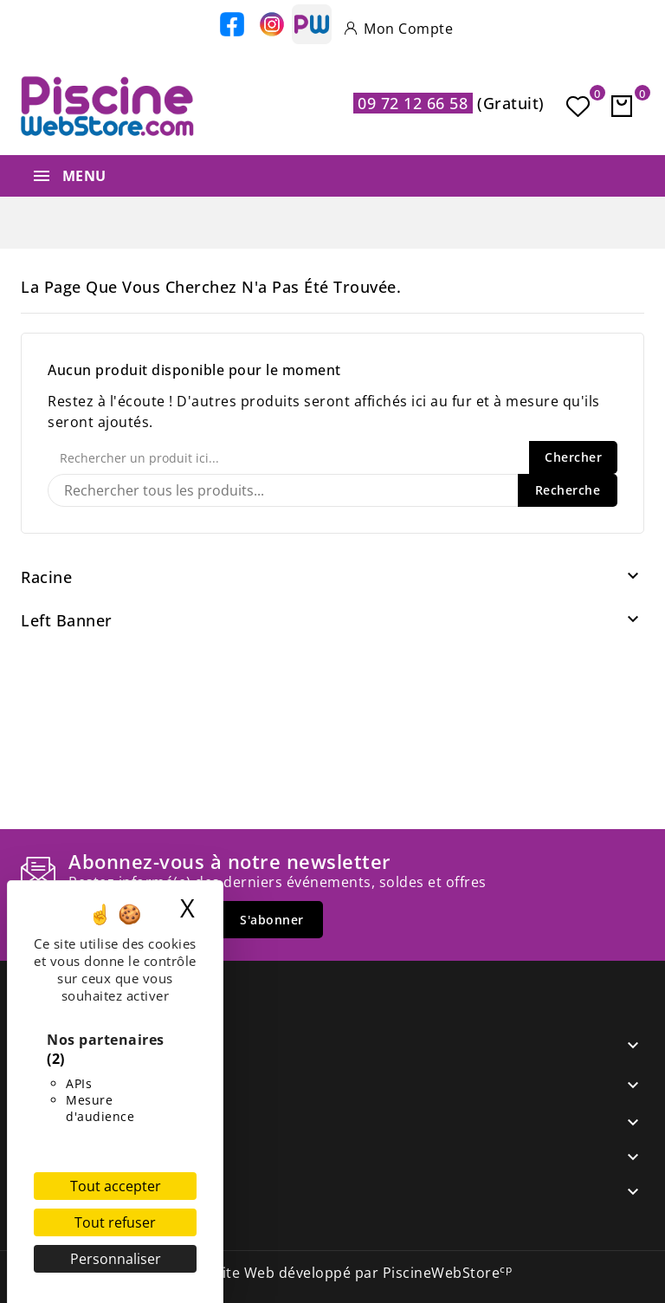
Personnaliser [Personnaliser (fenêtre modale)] (115, 1258)
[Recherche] (332, 490)
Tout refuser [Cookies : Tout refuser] (115, 1222)
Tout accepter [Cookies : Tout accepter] (115, 1186)
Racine (46, 577)
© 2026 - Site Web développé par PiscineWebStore (333, 1272)
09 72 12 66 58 (413, 103)
